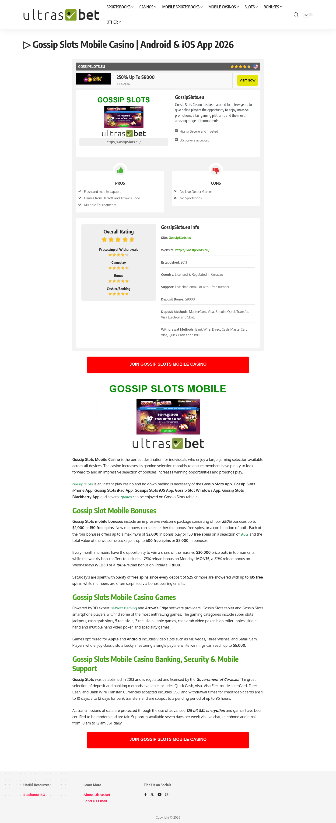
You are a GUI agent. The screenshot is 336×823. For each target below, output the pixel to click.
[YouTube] (160, 794)
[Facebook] (145, 794)
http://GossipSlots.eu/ (123, 141)
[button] (296, 15)
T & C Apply (123, 83)
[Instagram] (167, 794)
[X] (152, 794)
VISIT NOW (247, 80)
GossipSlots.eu (179, 237)
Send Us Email (96, 800)
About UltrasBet (98, 794)
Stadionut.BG (34, 794)
